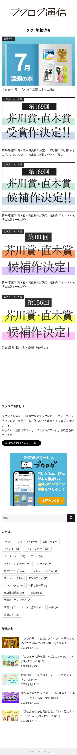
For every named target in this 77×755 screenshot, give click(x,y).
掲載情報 (35, 592)
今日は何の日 (36, 585)
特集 (51, 607)
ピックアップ (11, 570)
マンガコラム (36, 578)
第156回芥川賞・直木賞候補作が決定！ (25, 347)
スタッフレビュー (14, 563)
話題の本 (9, 614)
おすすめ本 (24, 541)
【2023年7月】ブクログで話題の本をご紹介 (28, 89)
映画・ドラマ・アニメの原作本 (21, 607)
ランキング (10, 585)
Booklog (45, 751)
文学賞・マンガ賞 (14, 600)
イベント (9, 549)
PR (5, 541)
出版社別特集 (11, 592)
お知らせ (47, 541)
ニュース (39, 563)
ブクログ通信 (38, 12)
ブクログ (10, 420)
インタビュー (11, 556)
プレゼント (10, 578)
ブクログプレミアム (42, 570)
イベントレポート (34, 549)
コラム (34, 556)
